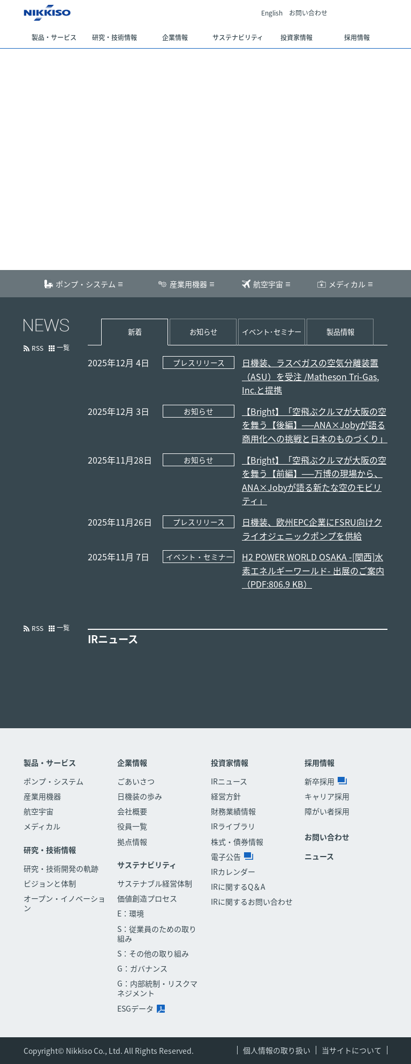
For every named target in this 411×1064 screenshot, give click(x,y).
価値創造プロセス (147, 898)
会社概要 (132, 811)
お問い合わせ (308, 13)
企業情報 (132, 763)
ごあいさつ (136, 781)
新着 (135, 331)
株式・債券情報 (237, 841)
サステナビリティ (147, 865)
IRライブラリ (233, 826)
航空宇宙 (268, 284)
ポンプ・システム (86, 284)
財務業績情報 (233, 811)
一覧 (63, 348)
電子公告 (232, 856)
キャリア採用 (327, 796)
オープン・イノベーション (64, 903)
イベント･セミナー (271, 331)
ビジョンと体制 (50, 883)
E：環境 (130, 913)
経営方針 (226, 796)
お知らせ (203, 331)
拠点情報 (132, 841)
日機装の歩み (139, 796)
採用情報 (319, 763)
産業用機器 (188, 284)
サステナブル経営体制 (154, 883)
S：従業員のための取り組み (156, 933)
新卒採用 (326, 781)
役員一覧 (132, 826)
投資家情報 (229, 763)
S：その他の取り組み (153, 953)
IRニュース (229, 781)
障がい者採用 (327, 811)
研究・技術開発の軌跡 (61, 868)
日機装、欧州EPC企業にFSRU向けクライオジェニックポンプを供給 (312, 528)
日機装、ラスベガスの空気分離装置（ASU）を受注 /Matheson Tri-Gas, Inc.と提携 (310, 376)
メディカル (347, 284)
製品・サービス (50, 763)
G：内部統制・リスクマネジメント (157, 988)
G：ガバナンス (142, 968)
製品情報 (340, 331)
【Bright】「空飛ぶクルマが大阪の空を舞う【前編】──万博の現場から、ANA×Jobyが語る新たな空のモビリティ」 (314, 480)
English (272, 13)
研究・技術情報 (50, 850)
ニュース (319, 856)
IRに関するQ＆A (238, 886)
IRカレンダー (233, 871)
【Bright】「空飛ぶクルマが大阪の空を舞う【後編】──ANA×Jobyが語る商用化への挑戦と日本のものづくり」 (314, 425)
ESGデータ (141, 1008)
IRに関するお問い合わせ (252, 901)
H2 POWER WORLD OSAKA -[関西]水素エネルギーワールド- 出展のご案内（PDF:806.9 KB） (313, 570)
